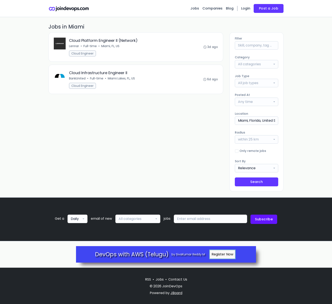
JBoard (176, 292)
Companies (212, 8)
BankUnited (77, 78)
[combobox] (256, 64)
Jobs (194, 8)
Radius (240, 132)
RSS (148, 279)
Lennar (74, 46)
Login (245, 8)
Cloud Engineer (82, 53)
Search (256, 181)
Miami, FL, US (110, 46)
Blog (230, 8)
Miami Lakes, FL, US (121, 78)
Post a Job (268, 8)
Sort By (240, 161)
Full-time (90, 46)
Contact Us (177, 279)
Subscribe (264, 219)
